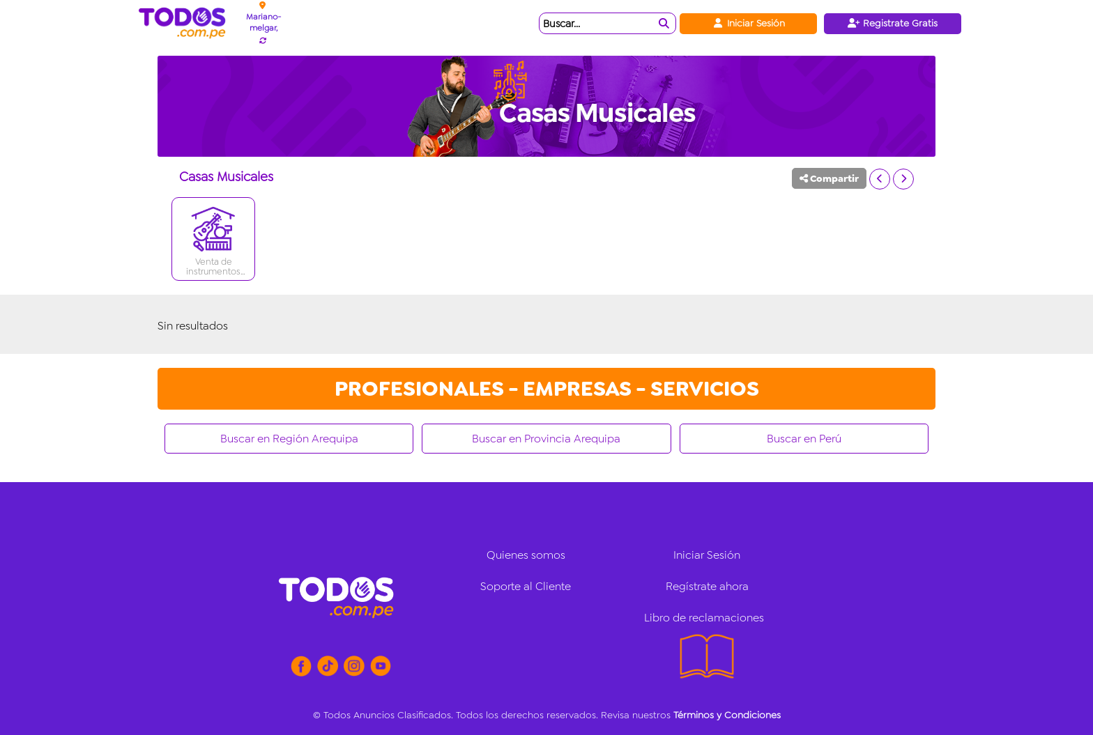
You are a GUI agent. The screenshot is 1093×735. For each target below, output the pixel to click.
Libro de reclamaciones (704, 617)
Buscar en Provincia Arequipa (546, 438)
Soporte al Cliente (525, 586)
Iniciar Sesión (748, 23)
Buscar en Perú (804, 438)
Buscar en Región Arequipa (289, 438)
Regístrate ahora (707, 586)
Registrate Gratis (893, 23)
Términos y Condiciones (727, 715)
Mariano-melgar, (264, 22)
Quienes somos (526, 555)
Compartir (829, 178)
